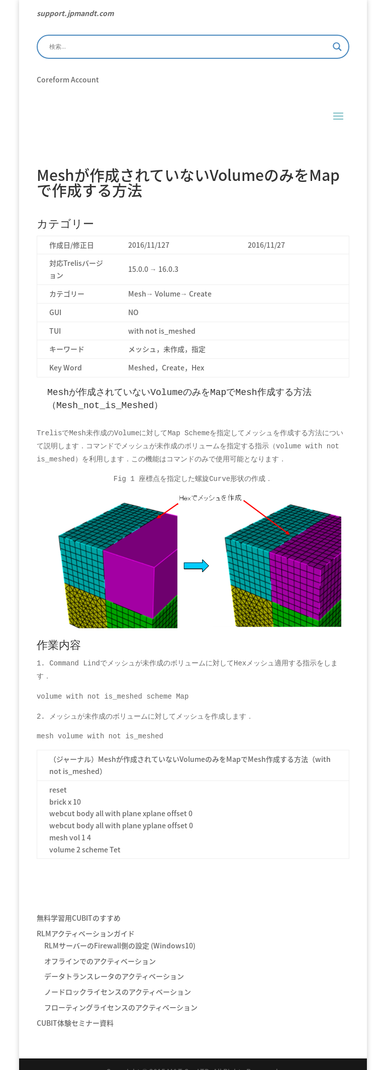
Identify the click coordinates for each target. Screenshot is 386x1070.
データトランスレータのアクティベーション (114, 961)
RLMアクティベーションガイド (86, 918)
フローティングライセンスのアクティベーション (121, 992)
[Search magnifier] (337, 47)
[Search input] (188, 47)
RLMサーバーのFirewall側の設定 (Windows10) (120, 930)
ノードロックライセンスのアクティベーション (117, 976)
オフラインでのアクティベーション (100, 946)
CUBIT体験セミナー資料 (75, 1008)
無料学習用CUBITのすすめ (79, 903)
